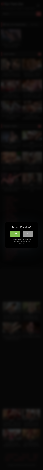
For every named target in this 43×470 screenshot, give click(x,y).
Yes (15, 233)
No (28, 233)
